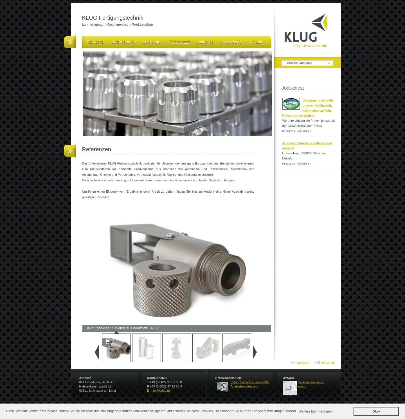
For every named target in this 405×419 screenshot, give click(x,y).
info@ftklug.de (161, 390)
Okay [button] (376, 411)
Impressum (302, 362)
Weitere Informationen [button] (315, 411)
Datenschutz (326, 362)
